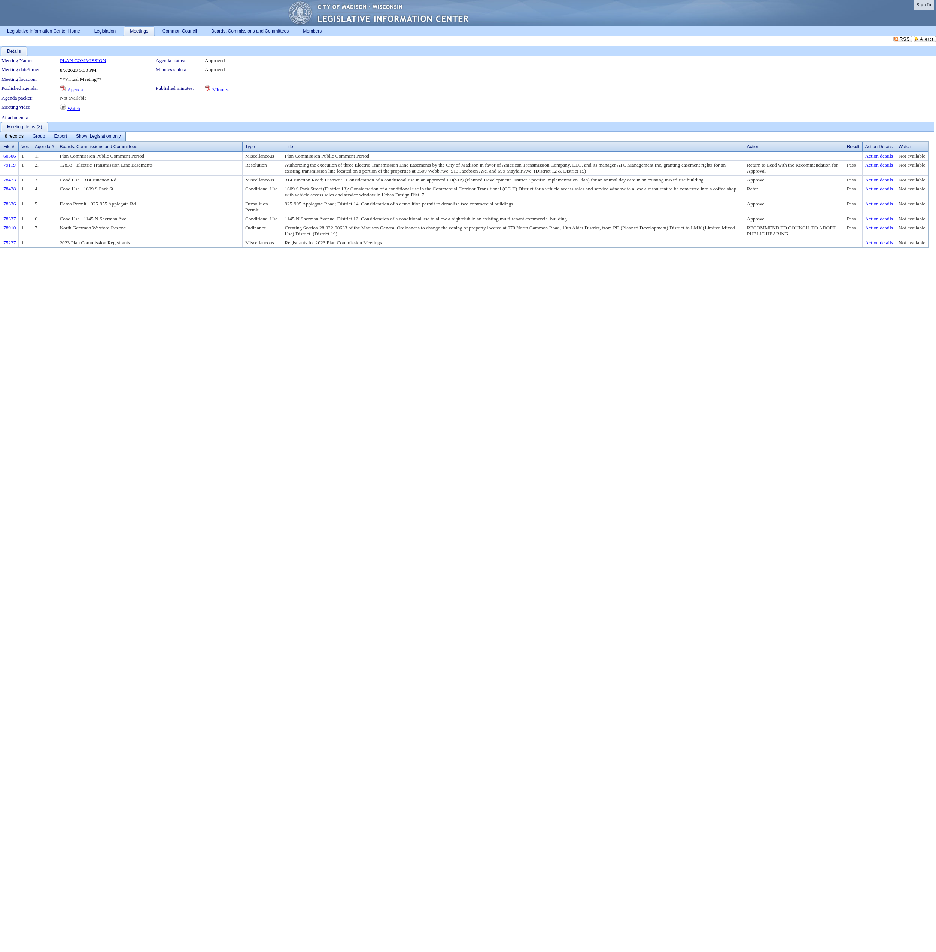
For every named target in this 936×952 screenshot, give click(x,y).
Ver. (25, 146)
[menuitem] (14, 136)
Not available (73, 98)
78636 (9, 204)
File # (8, 146)
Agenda (75, 89)
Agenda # (44, 146)
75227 (9, 242)
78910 (9, 228)
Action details (879, 156)
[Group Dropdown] (38, 136)
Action (753, 146)
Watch (73, 108)
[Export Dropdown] (60, 136)
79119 (9, 165)
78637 (9, 219)
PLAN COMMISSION (83, 60)
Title (289, 146)
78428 (9, 189)
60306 (9, 156)
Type (250, 146)
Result (853, 146)
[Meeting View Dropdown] (98, 136)
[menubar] (63, 136)
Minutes (220, 89)
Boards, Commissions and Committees (98, 146)
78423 (9, 180)
